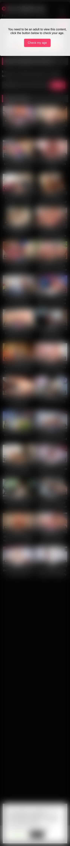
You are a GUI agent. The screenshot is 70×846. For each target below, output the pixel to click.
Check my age (37, 42)
